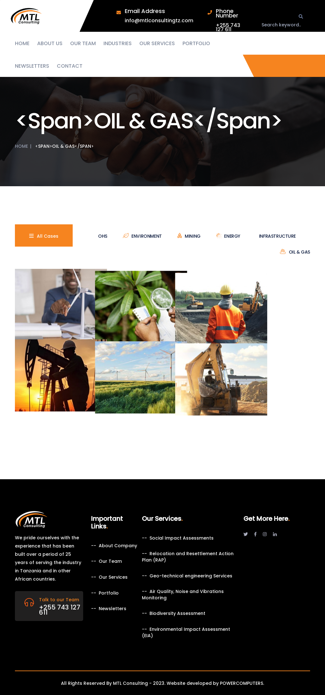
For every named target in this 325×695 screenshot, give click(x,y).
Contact (70, 66)
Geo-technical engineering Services (190, 576)
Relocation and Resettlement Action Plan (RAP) (188, 557)
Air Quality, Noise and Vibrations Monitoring (183, 595)
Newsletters (32, 66)
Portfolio (196, 43)
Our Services (157, 43)
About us (50, 43)
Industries (117, 43)
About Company (118, 546)
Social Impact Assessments (181, 538)
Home (22, 43)
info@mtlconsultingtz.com (159, 20)
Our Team (83, 43)
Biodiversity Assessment (177, 613)
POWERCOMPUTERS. (242, 683)
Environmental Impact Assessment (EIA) (186, 632)
